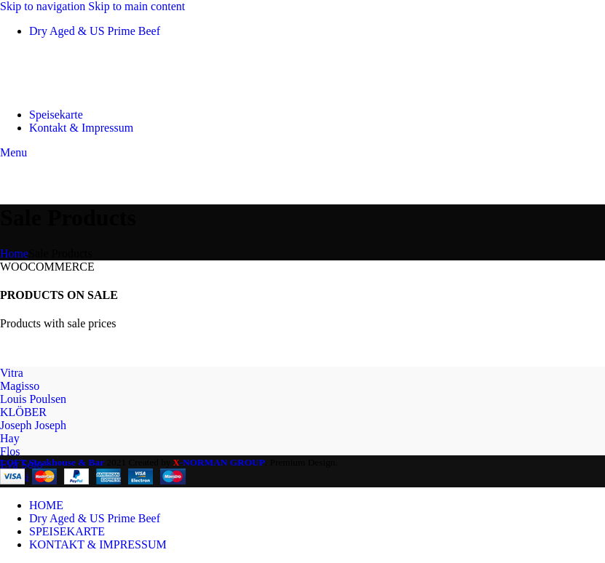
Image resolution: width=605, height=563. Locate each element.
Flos (10, 451)
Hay (10, 438)
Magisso (19, 386)
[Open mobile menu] (13, 152)
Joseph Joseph (33, 425)
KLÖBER (23, 412)
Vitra (11, 373)
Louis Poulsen (33, 399)
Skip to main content (136, 6)
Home (14, 253)
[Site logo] (73, 90)
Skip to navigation (44, 6)
